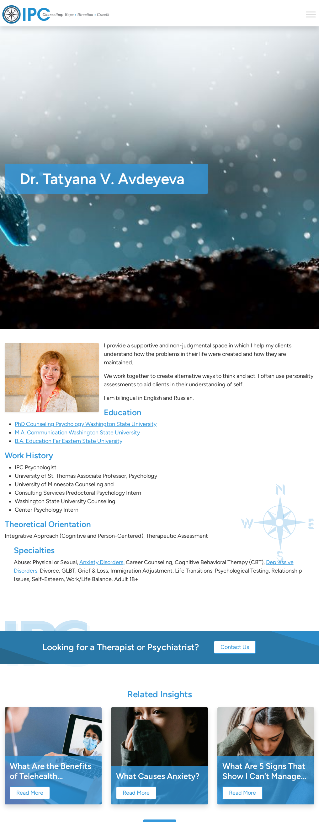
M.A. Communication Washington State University (77, 432)
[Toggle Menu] (311, 14)
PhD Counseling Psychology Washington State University (86, 424)
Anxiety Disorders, (102, 562)
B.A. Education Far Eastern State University (68, 441)
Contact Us (235, 647)
